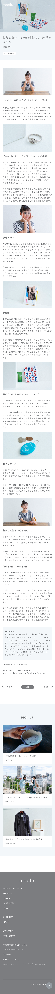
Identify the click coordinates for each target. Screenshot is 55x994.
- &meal (6, 908)
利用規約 (7, 954)
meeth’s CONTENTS (12, 888)
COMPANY (8, 931)
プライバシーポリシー (13, 949)
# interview (9, 53)
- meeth (6, 898)
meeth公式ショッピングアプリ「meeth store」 (24, 964)
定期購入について (11, 959)
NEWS (6, 922)
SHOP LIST (8, 917)
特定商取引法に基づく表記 (15, 944)
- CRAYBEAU (9, 903)
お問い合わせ (9, 935)
